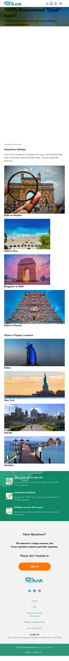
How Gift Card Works (34, 613)
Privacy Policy (34, 616)
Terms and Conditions (34, 628)
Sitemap (28, 652)
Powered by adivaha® (44, 647)
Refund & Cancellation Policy (34, 622)
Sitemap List (37, 652)
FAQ (34, 607)
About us (34, 601)
